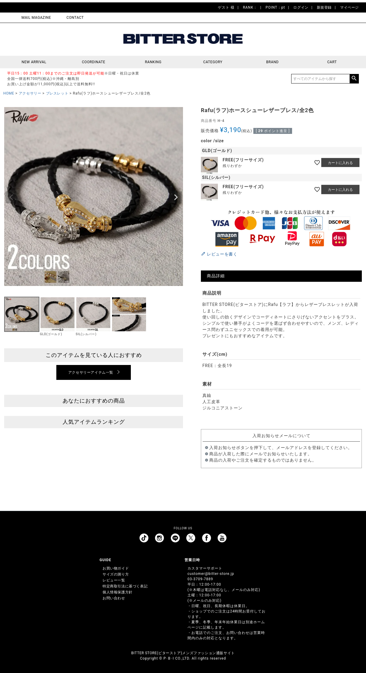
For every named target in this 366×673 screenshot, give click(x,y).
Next (176, 197)
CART (332, 62)
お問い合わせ (114, 598)
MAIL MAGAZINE (36, 18)
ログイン (300, 7)
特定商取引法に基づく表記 (125, 586)
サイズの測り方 (116, 574)
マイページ (349, 7)
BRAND (272, 62)
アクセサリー (30, 93)
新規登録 (324, 7)
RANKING (153, 62)
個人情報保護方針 (118, 592)
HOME (8, 93)
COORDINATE (94, 62)
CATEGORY (212, 62)
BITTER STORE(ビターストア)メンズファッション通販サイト (183, 653)
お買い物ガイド (116, 568)
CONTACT (75, 18)
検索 (354, 78)
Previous (11, 197)
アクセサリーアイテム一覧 (90, 372)
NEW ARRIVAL (34, 62)
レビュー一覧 (114, 580)
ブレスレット (57, 93)
